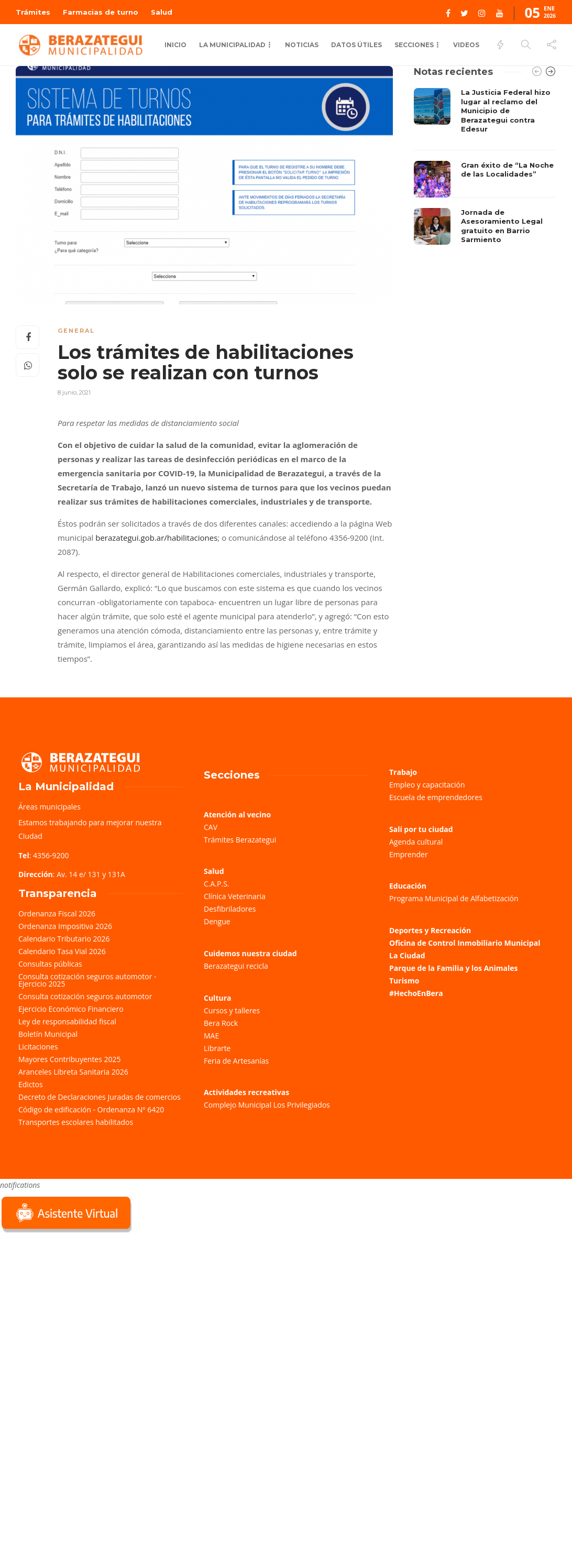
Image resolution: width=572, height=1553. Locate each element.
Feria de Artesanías (236, 1061)
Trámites (33, 12)
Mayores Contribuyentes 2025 (69, 1059)
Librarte (217, 1048)
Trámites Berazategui (240, 840)
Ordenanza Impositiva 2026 (65, 926)
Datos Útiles (356, 45)
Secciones (414, 45)
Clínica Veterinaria (235, 896)
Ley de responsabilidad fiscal (67, 1021)
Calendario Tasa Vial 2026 (62, 951)
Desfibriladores (230, 909)
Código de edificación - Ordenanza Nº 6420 (91, 1109)
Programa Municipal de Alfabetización (454, 898)
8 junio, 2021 (74, 392)
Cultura (218, 998)
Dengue (217, 921)
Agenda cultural (416, 842)
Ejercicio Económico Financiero (71, 1009)
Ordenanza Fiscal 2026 (56, 913)
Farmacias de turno (100, 12)
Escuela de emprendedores (435, 797)
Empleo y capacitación (427, 785)
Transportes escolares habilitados (75, 1122)
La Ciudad (407, 955)
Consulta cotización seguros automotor (85, 996)
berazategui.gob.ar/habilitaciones (156, 537)
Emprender (408, 854)
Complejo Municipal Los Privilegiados (267, 1105)
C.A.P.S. (216, 884)
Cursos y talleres (232, 1010)
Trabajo (403, 772)
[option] (485, 169)
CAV (210, 827)
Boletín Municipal (48, 1034)
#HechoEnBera (416, 993)
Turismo (404, 981)
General (76, 330)
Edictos (30, 1084)
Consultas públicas (50, 964)
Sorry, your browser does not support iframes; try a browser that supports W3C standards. (78, 1309)
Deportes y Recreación (430, 930)
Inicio (175, 45)
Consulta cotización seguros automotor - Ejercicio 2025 (87, 980)
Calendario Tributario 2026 (63, 939)
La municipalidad (232, 45)
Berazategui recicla (236, 966)
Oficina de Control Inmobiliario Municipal (464, 943)
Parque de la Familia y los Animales (453, 968)
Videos (466, 45)
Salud (161, 12)
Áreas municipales (49, 807)
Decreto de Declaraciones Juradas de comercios (99, 1097)
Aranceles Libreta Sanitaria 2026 (73, 1072)
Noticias (301, 45)
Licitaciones (38, 1047)
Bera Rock (221, 1023)
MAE (211, 1036)
